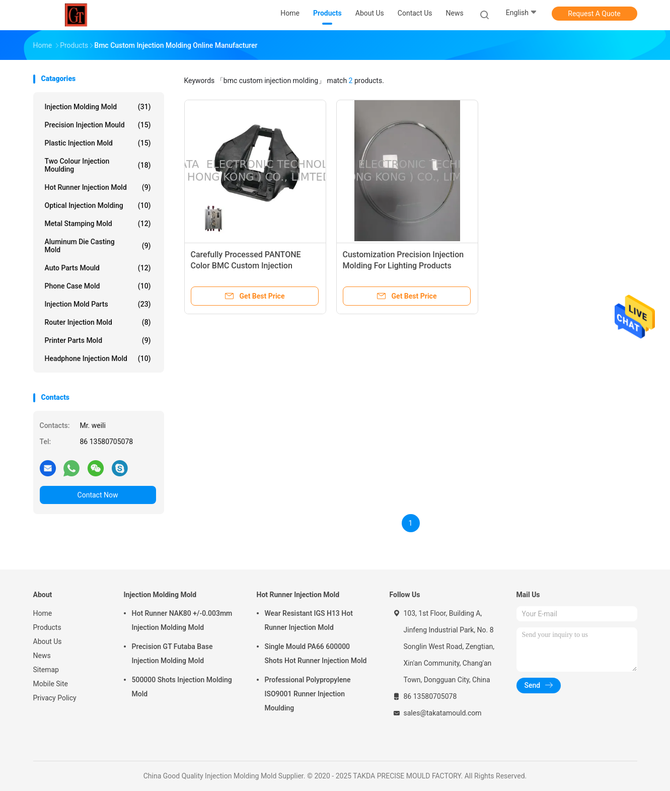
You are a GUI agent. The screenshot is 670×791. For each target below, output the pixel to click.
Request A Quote (594, 14)
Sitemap (46, 670)
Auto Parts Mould (98, 268)
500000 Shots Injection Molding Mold (182, 687)
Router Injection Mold (98, 322)
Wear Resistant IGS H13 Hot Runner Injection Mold (309, 620)
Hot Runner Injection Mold (98, 187)
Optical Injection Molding (98, 205)
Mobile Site (50, 684)
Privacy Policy (55, 698)
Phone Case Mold (98, 286)
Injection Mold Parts (98, 304)
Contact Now (98, 495)
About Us (47, 641)
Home (42, 613)
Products (47, 627)
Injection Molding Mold (98, 107)
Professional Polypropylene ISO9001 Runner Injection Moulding (308, 694)
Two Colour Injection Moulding (98, 165)
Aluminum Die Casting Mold (98, 246)
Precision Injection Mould (98, 125)
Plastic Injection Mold (98, 143)
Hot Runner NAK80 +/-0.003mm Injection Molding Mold (182, 620)
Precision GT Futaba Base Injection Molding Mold (172, 653)
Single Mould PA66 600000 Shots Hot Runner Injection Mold (316, 653)
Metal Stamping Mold (98, 224)
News (42, 656)
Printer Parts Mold (98, 340)
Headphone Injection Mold (98, 358)
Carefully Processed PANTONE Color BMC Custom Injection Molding (246, 265)
